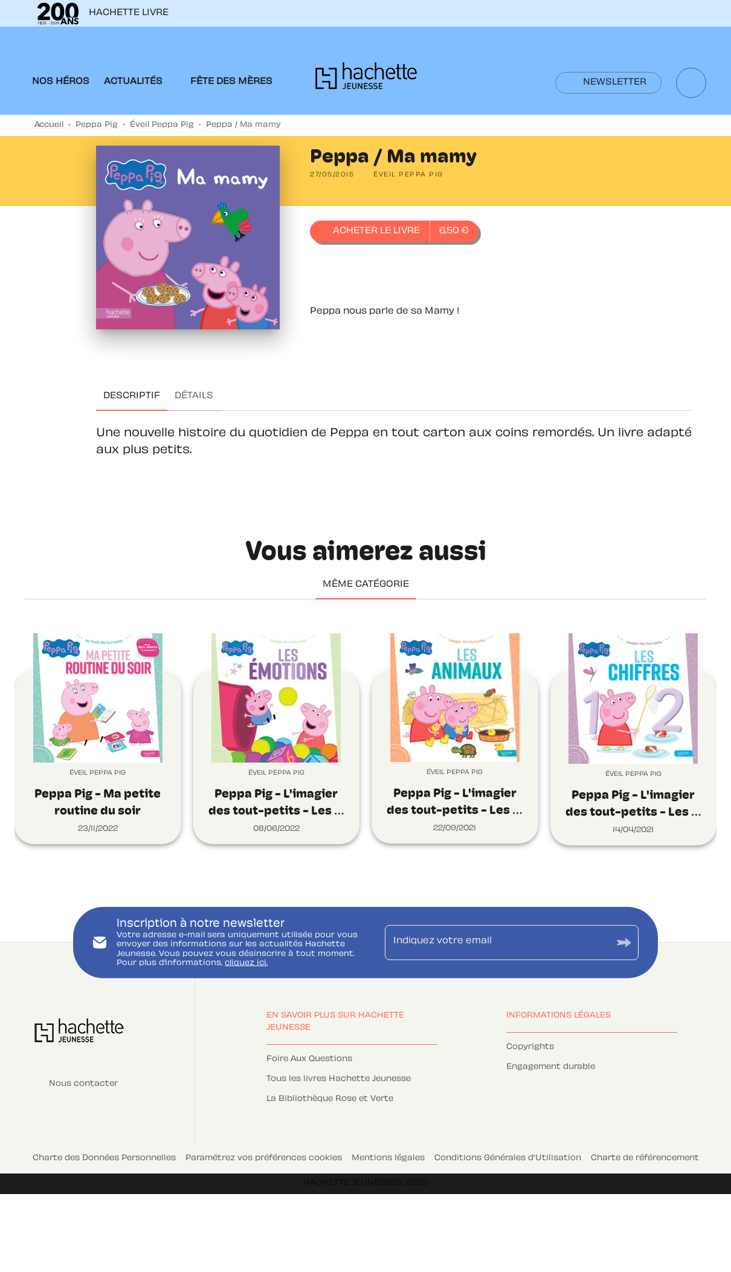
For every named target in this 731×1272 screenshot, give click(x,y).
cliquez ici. (246, 963)
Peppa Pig (97, 125)
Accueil (48, 125)
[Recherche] (691, 83)
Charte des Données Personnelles (104, 1158)
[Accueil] (366, 79)
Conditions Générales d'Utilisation (507, 1158)
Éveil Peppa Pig (162, 125)
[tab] (61, 82)
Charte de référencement (645, 1158)
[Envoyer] (624, 942)
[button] (608, 83)
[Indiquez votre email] (496, 942)
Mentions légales (388, 1158)
